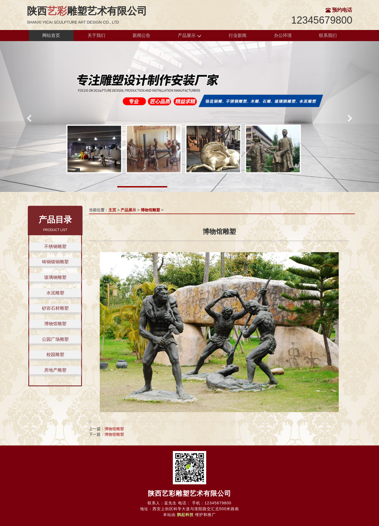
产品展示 (189, 35)
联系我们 (328, 35)
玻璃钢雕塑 (55, 277)
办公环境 (283, 35)
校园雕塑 (55, 354)
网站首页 (51, 35)
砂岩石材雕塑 (55, 308)
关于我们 (96, 35)
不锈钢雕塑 (55, 246)
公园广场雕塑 (55, 339)
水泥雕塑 (55, 292)
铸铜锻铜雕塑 (55, 261)
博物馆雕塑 (55, 323)
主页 (112, 210)
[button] (28, 116)
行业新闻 (237, 35)
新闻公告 (141, 35)
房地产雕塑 (55, 370)
